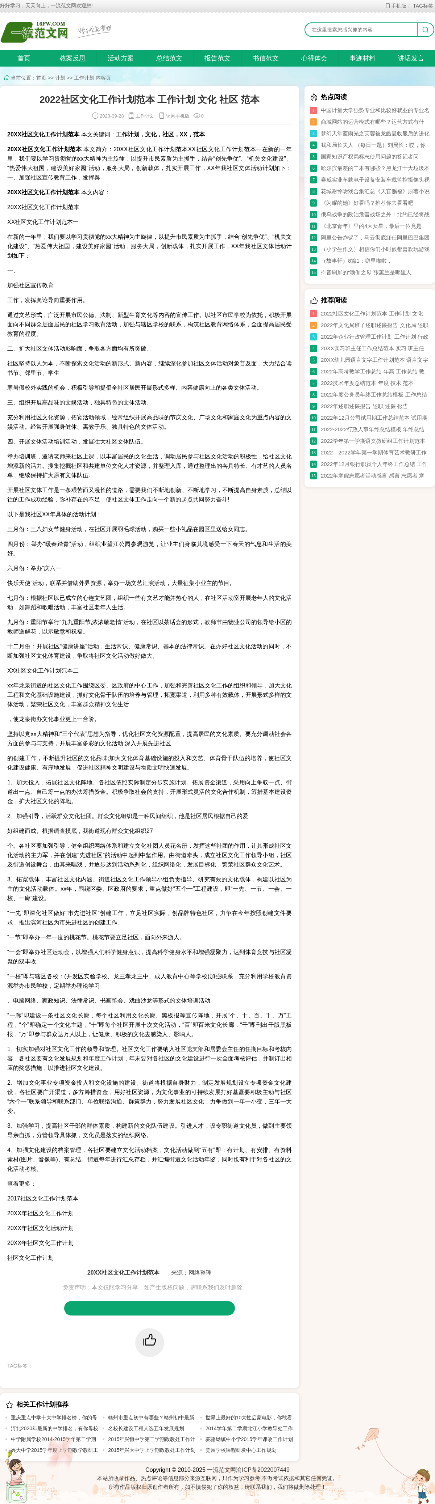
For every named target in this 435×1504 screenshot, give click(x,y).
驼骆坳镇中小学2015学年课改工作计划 (249, 1439)
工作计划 (84, 78)
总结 (280, 490)
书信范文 (266, 58)
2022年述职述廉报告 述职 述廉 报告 (364, 406)
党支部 (195, 1049)
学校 (239, 315)
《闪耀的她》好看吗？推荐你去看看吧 (367, 203)
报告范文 (217, 58)
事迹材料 (362, 58)
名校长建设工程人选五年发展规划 (146, 1428)
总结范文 (169, 58)
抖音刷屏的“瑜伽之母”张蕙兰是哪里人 (366, 272)
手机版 (395, 6)
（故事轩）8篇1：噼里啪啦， (356, 261)
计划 (60, 78)
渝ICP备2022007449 (263, 1470)
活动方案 (121, 58)
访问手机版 (174, 116)
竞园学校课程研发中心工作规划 (241, 1450)
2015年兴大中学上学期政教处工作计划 (151, 1450)
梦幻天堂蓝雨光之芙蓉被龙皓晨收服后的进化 (375, 133)
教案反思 (72, 58)
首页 (23, 58)
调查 (59, 831)
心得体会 (314, 58)
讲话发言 (411, 58)
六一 (55, 568)
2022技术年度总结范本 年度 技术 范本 (367, 383)
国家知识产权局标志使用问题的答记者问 (370, 156)
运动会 (61, 952)
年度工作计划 (105, 1058)
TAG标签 (423, 6)
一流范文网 (221, 1470)
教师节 (213, 622)
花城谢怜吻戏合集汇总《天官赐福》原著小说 (375, 191)
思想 (93, 734)
